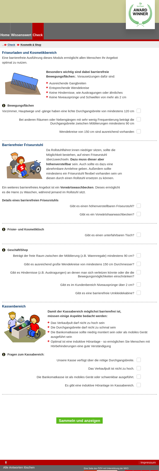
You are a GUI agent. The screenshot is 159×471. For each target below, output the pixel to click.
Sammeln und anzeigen (79, 421)
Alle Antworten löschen (19, 467)
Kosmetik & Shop (30, 44)
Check (11, 44)
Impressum (148, 462)
